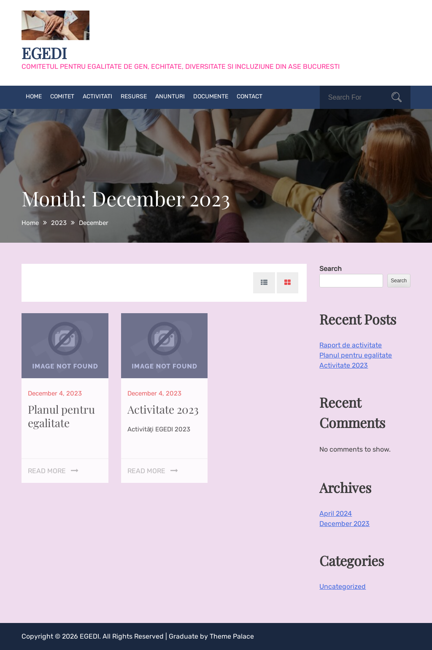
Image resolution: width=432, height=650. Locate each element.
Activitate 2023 (163, 406)
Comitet (62, 96)
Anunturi (170, 96)
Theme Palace (232, 636)
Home (34, 96)
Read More (47, 468)
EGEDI (44, 53)
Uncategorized (342, 586)
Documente (210, 96)
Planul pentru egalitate (61, 413)
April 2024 (335, 513)
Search (330, 269)
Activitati (97, 96)
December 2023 (344, 524)
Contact (249, 96)
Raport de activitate (350, 345)
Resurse (134, 96)
